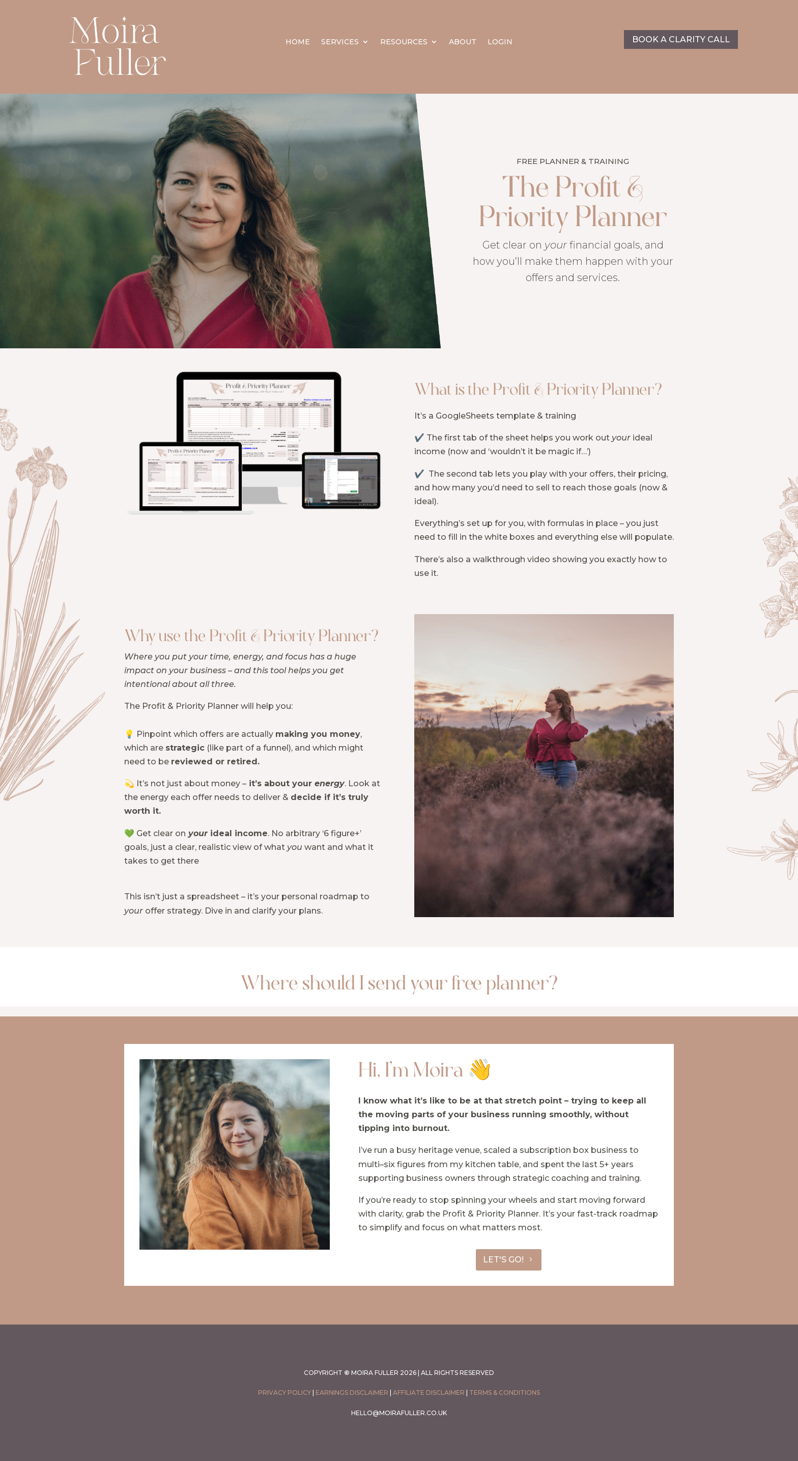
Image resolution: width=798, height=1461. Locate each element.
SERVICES (340, 42)
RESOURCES (404, 42)
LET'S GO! (503, 1259)
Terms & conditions (504, 1392)
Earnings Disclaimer (352, 1392)
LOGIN (500, 42)
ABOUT (462, 42)
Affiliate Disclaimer (429, 1392)
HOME (298, 42)
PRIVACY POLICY (284, 1392)
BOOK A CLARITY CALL (681, 39)
